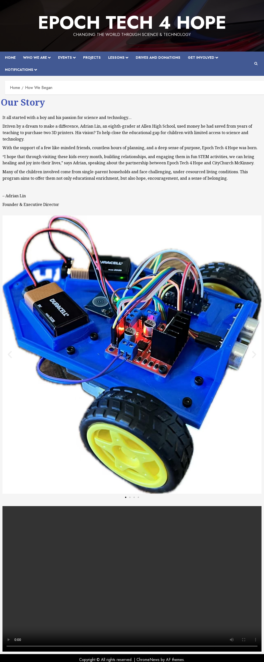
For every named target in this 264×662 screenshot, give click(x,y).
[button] (10, 354)
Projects (92, 57)
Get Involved (201, 57)
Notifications (19, 69)
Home (10, 57)
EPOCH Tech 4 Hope (132, 22)
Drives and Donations (158, 57)
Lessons (116, 57)
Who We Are (35, 57)
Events (65, 57)
